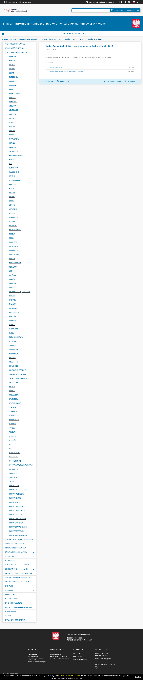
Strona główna (8, 39)
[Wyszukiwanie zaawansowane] (91, 10)
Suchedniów (65, 39)
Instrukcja (25, 2)
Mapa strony (10, 2)
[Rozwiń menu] (33, 44)
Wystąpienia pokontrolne (48, 39)
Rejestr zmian (77, 656)
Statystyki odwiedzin (80, 659)
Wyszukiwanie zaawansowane (128, 10)
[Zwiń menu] (33, 48)
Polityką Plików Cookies (70, 676)
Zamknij (138, 677)
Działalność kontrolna (26, 39)
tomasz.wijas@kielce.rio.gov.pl (37, 661)
